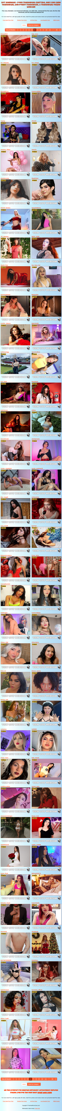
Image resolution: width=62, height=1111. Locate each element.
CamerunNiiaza (36, 612)
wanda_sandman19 (37, 468)
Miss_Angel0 (4, 497)
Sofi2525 (34, 729)
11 (50, 30)
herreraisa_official (37, 990)
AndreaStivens (36, 1018)
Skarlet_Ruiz (4, 265)
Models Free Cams (22, 20)
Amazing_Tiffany (5, 149)
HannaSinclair (5, 439)
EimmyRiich (4, 34)
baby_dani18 (35, 757)
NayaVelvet (35, 381)
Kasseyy (34, 526)
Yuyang (3, 121)
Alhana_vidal (4, 642)
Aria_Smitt (4, 381)
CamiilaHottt (35, 1047)
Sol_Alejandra (5, 62)
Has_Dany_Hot (36, 265)
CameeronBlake (36, 91)
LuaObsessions (36, 699)
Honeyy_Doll (4, 699)
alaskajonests (36, 439)
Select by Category (34, 25)
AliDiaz (34, 410)
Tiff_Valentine (5, 236)
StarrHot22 (4, 931)
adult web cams (45, 1093)
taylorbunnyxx (5, 990)
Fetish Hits (37, 1108)
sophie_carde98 (36, 844)
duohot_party (35, 786)
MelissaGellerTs (36, 873)
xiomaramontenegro (6, 816)
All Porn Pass (33, 20)
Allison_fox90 (5, 1018)
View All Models (10, 30)
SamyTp (34, 149)
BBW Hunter (56, 20)
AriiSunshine (35, 497)
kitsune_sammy (36, 671)
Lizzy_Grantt (4, 526)
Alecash (34, 121)
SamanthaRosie (36, 208)
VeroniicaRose (36, 352)
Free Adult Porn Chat (8, 20)
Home (24, 25)
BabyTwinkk (35, 323)
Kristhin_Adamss (6, 323)
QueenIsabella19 (5, 294)
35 (56, 30)
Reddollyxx (35, 960)
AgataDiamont (5, 844)
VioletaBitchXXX (5, 584)
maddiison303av (5, 786)
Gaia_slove (35, 34)
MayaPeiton (35, 178)
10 (46, 30)
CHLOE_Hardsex (5, 208)
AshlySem (4, 729)
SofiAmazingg (5, 352)
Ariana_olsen (4, 757)
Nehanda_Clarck (5, 903)
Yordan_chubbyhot (6, 468)
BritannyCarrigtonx (6, 555)
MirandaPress (5, 91)
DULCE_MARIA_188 (6, 1047)
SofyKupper (4, 612)
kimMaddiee (35, 584)
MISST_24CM (35, 236)
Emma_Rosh (4, 873)
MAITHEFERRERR (6, 960)
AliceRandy (35, 931)
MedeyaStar (35, 294)
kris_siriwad (35, 62)
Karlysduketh (35, 903)
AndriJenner (4, 410)
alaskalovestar (5, 178)
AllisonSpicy (35, 642)
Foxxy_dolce (35, 555)
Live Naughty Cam (45, 20)
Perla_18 (3, 671)
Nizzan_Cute (35, 816)
